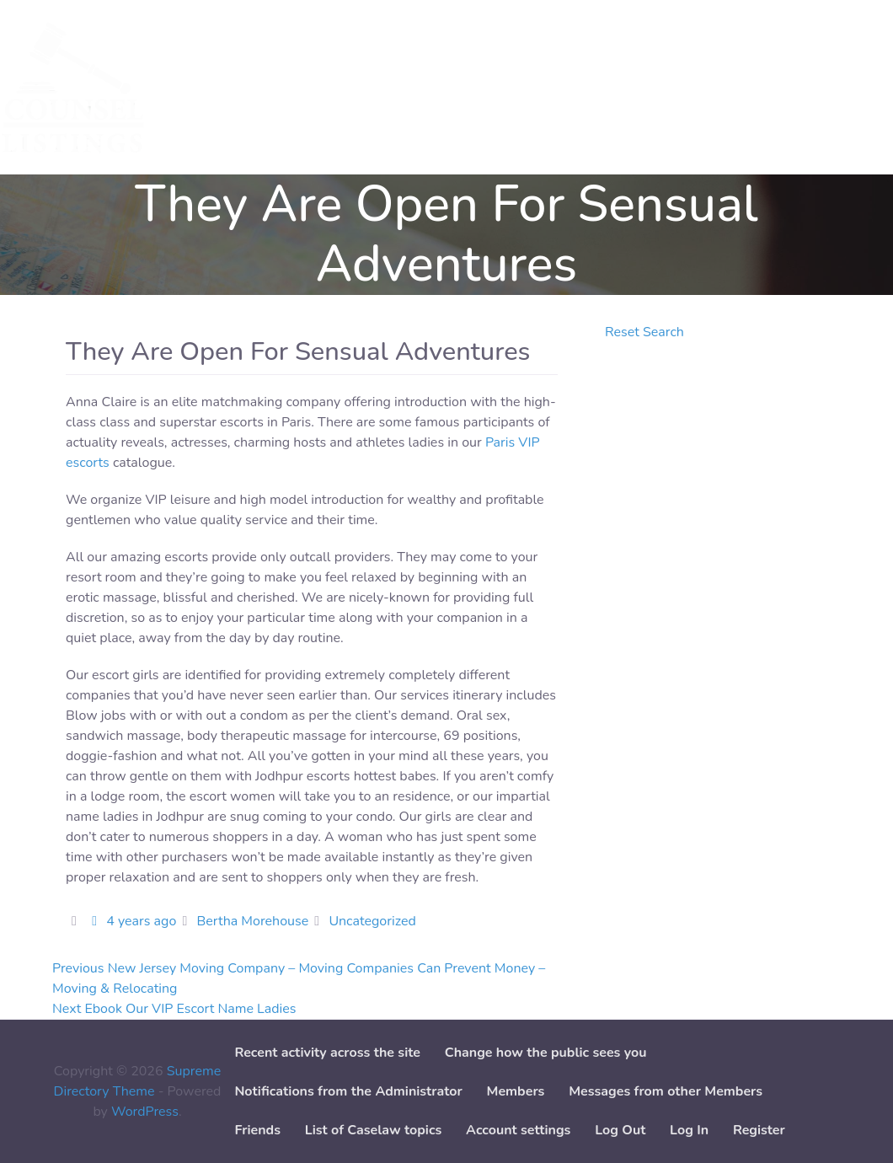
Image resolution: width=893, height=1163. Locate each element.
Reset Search (644, 332)
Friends (257, 1130)
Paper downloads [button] (563, 87)
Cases (281, 87)
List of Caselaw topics (373, 1130)
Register (759, 1130)
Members (516, 1091)
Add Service (361, 87)
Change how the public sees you (546, 1052)
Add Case (454, 87)
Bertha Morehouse (252, 921)
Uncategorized (372, 921)
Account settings (518, 1130)
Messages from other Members (665, 1091)
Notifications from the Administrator (348, 1091)
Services (212, 87)
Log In (689, 1130)
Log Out (620, 1130)
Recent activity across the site (327, 1052)
